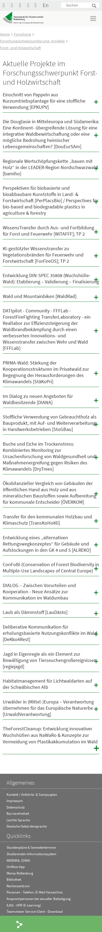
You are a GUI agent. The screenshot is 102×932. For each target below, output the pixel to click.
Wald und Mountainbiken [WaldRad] (51, 297)
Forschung (22, 34)
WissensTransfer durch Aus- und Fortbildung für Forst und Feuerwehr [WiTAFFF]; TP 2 (51, 230)
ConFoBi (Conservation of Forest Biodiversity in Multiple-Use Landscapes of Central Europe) (51, 567)
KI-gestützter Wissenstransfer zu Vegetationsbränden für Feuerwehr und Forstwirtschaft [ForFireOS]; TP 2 (51, 254)
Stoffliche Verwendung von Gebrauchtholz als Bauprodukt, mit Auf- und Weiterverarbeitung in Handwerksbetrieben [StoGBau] (51, 423)
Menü (93, 18)
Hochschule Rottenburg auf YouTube (13, 5)
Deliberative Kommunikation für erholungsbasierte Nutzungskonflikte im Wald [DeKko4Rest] (51, 633)
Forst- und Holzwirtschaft (20, 47)
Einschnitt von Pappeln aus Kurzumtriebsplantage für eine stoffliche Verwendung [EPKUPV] (51, 100)
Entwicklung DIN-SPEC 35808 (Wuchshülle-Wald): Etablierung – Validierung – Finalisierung (51, 278)
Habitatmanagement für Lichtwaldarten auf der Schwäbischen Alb (51, 684)
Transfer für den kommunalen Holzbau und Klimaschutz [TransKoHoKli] (51, 519)
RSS (30, 5)
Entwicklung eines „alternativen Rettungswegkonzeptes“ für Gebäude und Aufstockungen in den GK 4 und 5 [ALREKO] (51, 543)
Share (19, 924)
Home (5, 34)
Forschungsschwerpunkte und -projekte (32, 41)
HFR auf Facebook (5, 5)
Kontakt (37, 5)
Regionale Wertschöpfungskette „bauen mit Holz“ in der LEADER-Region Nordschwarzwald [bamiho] (51, 167)
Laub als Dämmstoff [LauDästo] (51, 613)
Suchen (94, 6)
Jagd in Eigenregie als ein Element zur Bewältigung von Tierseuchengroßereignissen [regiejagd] (51, 660)
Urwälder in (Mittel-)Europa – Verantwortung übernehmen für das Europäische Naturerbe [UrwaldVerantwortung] (51, 708)
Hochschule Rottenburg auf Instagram (21, 5)
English (45, 5)
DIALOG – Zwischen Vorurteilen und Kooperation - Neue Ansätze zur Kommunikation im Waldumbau (51, 591)
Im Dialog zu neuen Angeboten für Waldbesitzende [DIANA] (51, 399)
